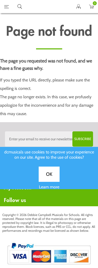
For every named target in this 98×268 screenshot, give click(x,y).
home (42, 6)
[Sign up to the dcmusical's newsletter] (49, 139)
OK (49, 177)
